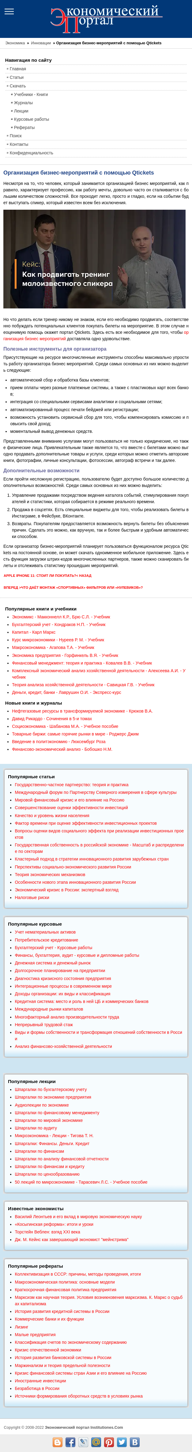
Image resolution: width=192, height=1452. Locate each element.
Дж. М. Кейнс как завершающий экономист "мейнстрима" (71, 1239)
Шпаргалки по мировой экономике (49, 1120)
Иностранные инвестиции (40, 1380)
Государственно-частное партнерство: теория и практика (71, 784)
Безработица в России (37, 1388)
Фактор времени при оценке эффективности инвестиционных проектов (86, 823)
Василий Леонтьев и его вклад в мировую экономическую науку (78, 1216)
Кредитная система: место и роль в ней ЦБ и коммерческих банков (81, 1001)
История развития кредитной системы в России (62, 1311)
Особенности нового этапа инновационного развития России (75, 882)
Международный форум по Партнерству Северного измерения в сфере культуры (95, 792)
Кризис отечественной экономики (48, 1349)
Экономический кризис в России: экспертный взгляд (67, 889)
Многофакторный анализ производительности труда (67, 1017)
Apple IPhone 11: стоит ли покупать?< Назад (48, 575)
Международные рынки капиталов (49, 1009)
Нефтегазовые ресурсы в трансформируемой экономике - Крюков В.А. (82, 711)
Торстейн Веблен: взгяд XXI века (47, 1231)
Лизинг (21, 1327)
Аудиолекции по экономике (42, 1105)
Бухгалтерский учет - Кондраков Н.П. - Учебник (58, 624)
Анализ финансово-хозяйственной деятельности (63, 1046)
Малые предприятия (35, 1334)
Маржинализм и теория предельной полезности (62, 1365)
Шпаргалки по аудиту (36, 1128)
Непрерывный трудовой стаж (44, 1024)
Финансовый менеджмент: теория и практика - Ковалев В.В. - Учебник (82, 663)
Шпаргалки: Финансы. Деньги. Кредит (52, 1143)
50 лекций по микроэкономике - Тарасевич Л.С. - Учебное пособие (81, 1182)
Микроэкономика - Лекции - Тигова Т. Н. (54, 1135)
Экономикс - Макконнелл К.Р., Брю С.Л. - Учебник (61, 616)
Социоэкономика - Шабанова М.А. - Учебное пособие (65, 726)
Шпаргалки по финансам (39, 1151)
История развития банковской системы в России (63, 1357)
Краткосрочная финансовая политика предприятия (65, 1289)
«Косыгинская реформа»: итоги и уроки (54, 1224)
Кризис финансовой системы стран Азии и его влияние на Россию (81, 1373)
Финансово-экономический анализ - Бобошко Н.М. (62, 749)
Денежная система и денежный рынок (53, 962)
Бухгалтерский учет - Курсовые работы (53, 947)
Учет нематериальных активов (45, 932)
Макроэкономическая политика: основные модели (65, 1282)
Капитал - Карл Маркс (33, 632)
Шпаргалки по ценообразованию (47, 1174)
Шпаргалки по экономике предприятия (53, 1097)
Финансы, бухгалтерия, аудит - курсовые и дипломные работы (77, 955)
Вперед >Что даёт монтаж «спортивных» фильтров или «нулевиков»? (73, 587)
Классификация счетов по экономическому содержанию (70, 1342)
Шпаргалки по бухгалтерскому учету (51, 1089)
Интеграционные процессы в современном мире (63, 986)
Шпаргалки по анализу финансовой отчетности (61, 1158)
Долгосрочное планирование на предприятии (60, 970)
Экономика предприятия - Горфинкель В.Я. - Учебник (65, 655)
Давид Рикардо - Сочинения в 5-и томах (52, 718)
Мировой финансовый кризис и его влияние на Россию (69, 800)
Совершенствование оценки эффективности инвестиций (71, 807)
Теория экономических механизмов (50, 874)
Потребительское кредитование (46, 940)
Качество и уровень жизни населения (52, 815)
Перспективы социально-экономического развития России (73, 866)
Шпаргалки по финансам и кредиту (49, 1166)
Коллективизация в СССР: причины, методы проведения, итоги (78, 1274)
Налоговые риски (32, 897)
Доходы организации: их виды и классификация (62, 993)
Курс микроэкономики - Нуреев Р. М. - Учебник (58, 639)
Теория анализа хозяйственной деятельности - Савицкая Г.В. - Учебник (83, 684)
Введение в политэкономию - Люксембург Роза (58, 741)
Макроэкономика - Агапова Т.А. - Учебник (53, 647)
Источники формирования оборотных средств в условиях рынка (79, 1396)
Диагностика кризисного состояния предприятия (63, 978)
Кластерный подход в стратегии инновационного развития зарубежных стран (91, 859)
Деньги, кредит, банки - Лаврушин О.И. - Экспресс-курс (66, 692)
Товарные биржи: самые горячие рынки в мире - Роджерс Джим (75, 734)
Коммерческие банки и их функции (49, 1319)
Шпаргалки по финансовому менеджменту (57, 1112)
